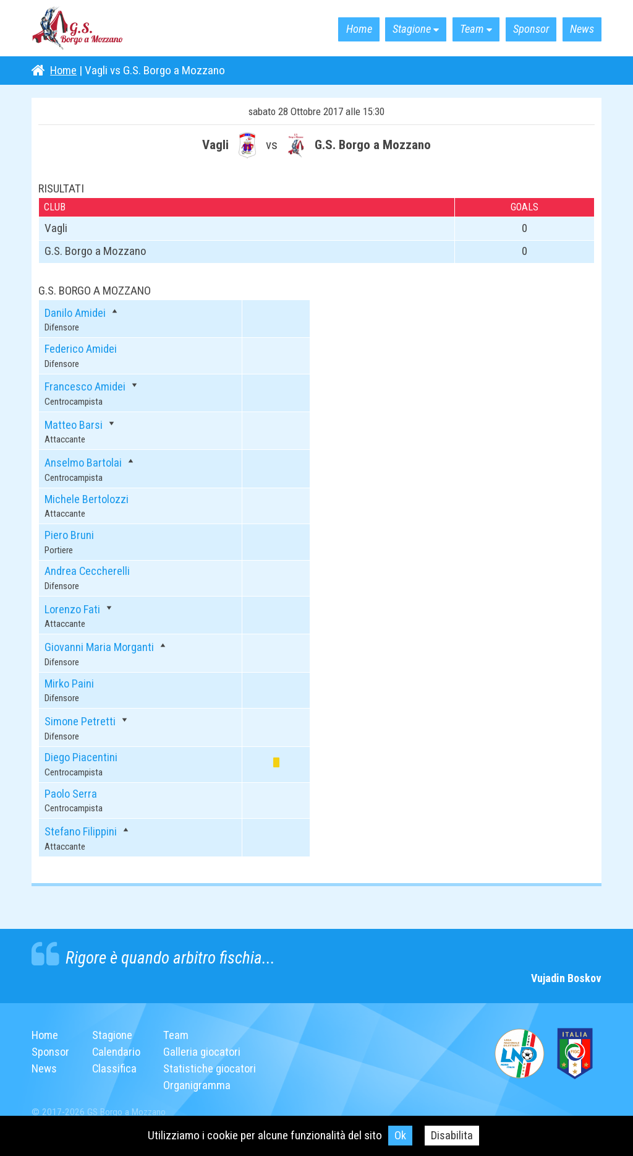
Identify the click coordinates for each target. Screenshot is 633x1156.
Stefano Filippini (82, 831)
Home (340, 29)
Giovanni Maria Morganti (100, 647)
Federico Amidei (82, 349)
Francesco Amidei (86, 386)
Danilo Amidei (76, 313)
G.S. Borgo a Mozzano (78, 28)
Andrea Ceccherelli (88, 571)
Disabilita (452, 1135)
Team (462, 29)
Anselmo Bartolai (84, 462)
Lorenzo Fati (74, 609)
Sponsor (524, 29)
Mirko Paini (70, 683)
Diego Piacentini (81, 757)
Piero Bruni (70, 535)
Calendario (118, 1052)
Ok (400, 1135)
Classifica (115, 1068)
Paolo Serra (71, 794)
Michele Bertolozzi (87, 499)
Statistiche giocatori (213, 1068)
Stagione (397, 29)
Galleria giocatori (205, 1052)
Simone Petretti (80, 721)
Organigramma (199, 1084)
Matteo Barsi (74, 425)
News (579, 29)
